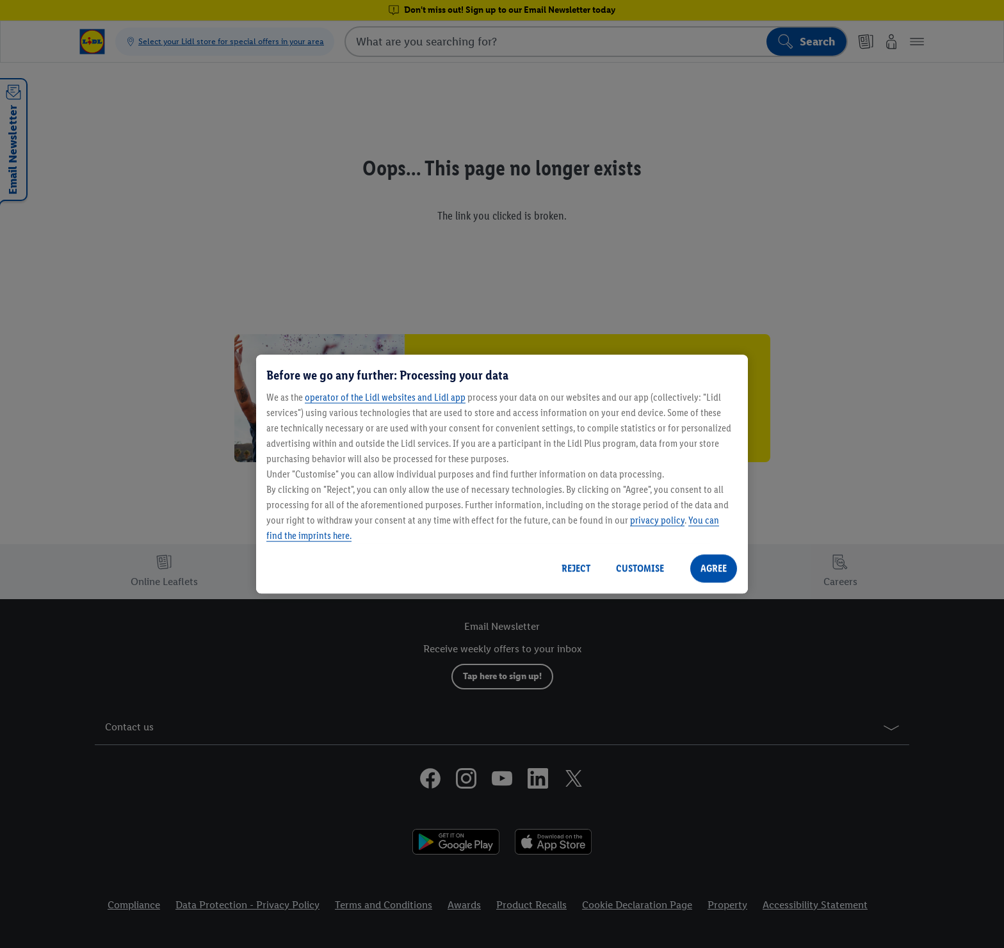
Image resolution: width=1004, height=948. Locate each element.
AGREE (713, 568)
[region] (502, 474)
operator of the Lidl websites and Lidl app (385, 397)
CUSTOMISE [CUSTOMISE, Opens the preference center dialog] (640, 568)
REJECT (576, 568)
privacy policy (657, 520)
